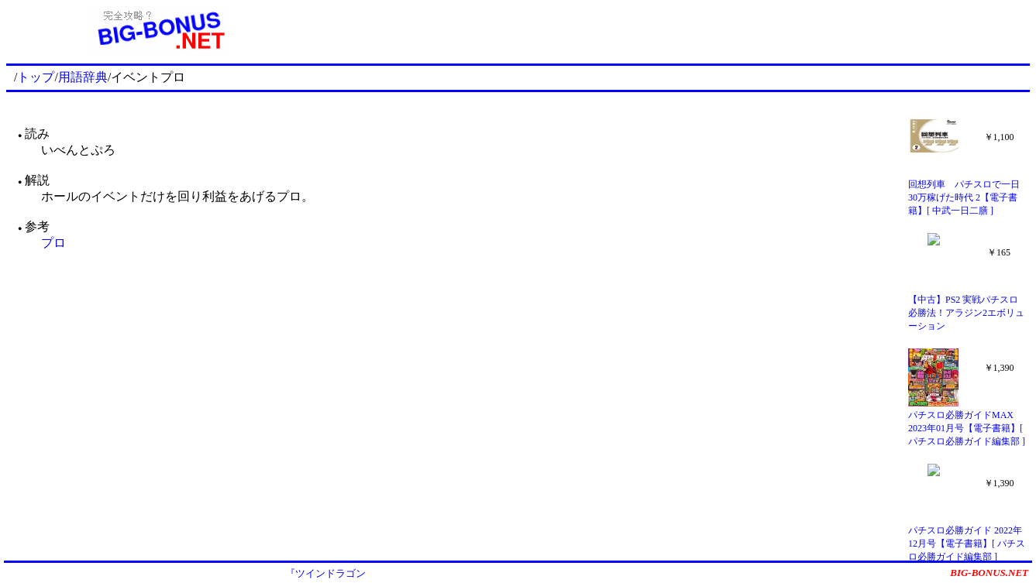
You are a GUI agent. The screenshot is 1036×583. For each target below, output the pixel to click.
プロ (53, 242)
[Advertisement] (671, 29)
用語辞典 (83, 77)
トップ (35, 77)
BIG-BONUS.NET (989, 572)
